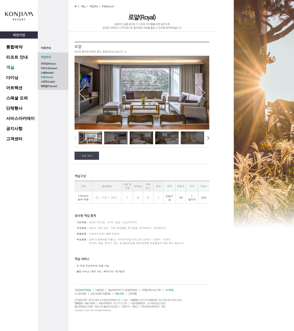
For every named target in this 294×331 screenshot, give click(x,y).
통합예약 (14, 47)
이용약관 (99, 290)
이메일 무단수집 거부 (151, 290)
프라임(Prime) (48, 63)
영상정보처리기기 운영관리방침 (122, 290)
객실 (10, 67)
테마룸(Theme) (49, 86)
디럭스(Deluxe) (49, 68)
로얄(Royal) (47, 77)
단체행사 (14, 108)
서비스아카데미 (20, 118)
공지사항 (14, 128)
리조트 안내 (17, 57)
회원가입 (19, 35)
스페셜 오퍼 (17, 98)
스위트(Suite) (48, 81)
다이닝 (12, 77)
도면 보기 (86, 155)
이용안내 (46, 47)
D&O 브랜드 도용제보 (100, 293)
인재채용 (132, 293)
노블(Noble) (47, 72)
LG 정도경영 (80, 293)
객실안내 (46, 57)
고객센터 (14, 139)
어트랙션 (14, 88)
